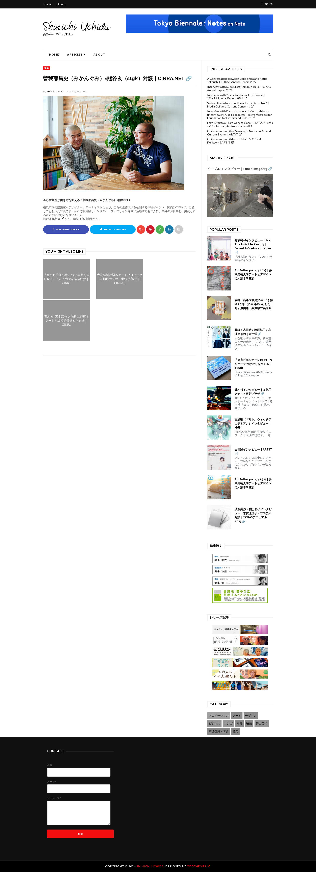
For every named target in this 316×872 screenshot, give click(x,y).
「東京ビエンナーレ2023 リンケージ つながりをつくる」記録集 (253, 364)
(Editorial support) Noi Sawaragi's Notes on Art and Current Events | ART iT (239, 132)
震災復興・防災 (219, 731)
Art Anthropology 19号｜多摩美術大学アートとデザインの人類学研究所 (253, 483)
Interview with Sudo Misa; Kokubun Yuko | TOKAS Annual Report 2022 (239, 88)
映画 (249, 723)
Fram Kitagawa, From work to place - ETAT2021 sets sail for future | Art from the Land (240, 124)
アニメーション (219, 715)
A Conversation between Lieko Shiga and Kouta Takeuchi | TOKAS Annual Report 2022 (237, 80)
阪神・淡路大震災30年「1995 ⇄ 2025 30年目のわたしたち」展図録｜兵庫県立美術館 (254, 304)
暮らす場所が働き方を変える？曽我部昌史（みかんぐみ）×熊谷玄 (85, 200)
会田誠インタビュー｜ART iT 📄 (253, 451)
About (62, 4)
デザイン (250, 715)
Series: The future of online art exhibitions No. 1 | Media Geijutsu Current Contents (238, 104)
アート (237, 715)
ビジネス (214, 723)
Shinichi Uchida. (150, 866)
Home (47, 4)
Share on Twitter (113, 229)
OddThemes (196, 866)
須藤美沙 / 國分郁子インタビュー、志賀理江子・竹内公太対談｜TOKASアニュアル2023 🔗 (253, 515)
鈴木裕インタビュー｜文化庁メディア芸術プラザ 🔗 (253, 391)
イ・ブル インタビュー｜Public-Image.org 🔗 (239, 168)
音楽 (235, 731)
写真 (239, 723)
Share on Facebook (66, 229)
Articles (76, 54)
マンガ (228, 723)
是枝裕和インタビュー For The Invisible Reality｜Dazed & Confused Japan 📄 (253, 246)
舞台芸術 (261, 723)
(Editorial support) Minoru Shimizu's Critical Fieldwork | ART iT (234, 140)
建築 (46, 68)
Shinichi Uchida (55, 91)
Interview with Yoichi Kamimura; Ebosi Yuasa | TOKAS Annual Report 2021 (236, 96)
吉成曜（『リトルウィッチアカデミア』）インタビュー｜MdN (253, 423)
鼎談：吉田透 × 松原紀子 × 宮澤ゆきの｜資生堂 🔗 (253, 332)
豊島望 (56, 218)
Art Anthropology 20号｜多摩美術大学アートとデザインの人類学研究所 (253, 274)
